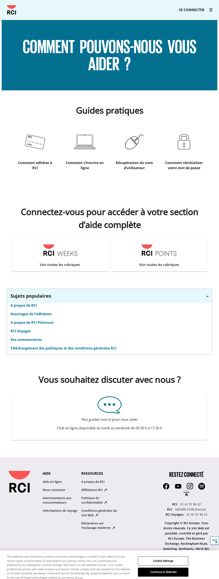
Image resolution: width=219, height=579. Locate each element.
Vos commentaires (26, 339)
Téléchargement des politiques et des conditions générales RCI (63, 348)
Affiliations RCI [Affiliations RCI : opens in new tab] (94, 490)
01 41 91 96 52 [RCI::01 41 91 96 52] (190, 504)
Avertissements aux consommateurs (57, 500)
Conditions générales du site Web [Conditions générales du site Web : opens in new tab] (99, 513)
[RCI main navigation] (211, 10)
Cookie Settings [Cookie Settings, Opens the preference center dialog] (163, 564)
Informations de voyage (60, 511)
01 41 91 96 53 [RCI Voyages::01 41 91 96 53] (197, 514)
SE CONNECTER (191, 9)
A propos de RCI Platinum (32, 322)
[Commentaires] (214, 541)
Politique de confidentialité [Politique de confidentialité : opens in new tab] (94, 500)
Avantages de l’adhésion (31, 314)
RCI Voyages (20, 331)
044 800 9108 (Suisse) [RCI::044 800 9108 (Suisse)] (190, 509)
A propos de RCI (23, 305)
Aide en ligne (52, 482)
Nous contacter (54, 490)
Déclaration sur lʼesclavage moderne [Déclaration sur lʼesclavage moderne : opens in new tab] (98, 525)
